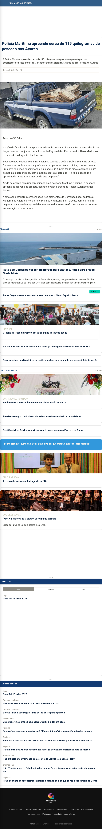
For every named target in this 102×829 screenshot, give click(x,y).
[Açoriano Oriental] (51, 803)
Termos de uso (33, 814)
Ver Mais (99, 229)
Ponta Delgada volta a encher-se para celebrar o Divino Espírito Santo (40, 295)
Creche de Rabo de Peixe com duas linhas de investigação (35, 332)
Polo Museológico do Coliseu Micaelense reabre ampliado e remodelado (42, 416)
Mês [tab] (83, 589)
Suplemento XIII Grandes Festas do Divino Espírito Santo (34, 402)
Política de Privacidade (52, 814)
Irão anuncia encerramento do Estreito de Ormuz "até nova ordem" (39, 758)
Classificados (61, 810)
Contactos (74, 810)
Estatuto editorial (33, 810)
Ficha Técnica (87, 810)
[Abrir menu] (4, 3)
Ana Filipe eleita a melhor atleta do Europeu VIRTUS (31, 703)
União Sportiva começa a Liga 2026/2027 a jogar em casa (34, 721)
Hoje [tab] (18, 589)
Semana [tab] (51, 589)
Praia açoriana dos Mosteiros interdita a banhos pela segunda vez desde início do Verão (50, 360)
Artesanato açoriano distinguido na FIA (25, 481)
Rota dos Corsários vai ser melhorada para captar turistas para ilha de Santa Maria (47, 740)
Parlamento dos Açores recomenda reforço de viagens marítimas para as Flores (46, 346)
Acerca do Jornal (16, 810)
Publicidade (49, 810)
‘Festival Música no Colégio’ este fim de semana (29, 518)
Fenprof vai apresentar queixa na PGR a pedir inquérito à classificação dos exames (47, 731)
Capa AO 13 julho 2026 (15, 598)
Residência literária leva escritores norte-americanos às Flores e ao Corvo (43, 430)
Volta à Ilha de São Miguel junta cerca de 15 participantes (34, 712)
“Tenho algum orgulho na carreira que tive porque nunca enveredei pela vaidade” (46, 443)
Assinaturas (69, 814)
